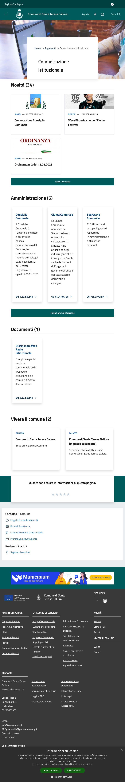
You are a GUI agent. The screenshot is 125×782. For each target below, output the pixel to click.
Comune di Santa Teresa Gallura (35, 439)
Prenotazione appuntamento (39, 683)
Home (38, 48)
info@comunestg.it (12, 725)
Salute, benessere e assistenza (73, 653)
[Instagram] (101, 14)
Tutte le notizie (62, 181)
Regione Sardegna (13, 4)
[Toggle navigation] (6, 14)
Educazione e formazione (75, 621)
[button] (62, 776)
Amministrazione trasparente (70, 683)
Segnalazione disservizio (44, 691)
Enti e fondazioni (10, 637)
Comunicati (99, 626)
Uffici (4, 632)
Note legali (66, 696)
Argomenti (50, 48)
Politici (5, 642)
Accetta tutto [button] (51, 770)
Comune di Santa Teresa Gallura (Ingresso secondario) (89, 441)
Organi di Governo (11, 621)
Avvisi (18, 114)
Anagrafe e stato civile (43, 621)
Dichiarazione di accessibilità (69, 703)
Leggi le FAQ (38, 696)
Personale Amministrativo (15, 648)
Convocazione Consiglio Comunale (30, 122)
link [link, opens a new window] (91, 764)
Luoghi (97, 646)
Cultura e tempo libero (43, 626)
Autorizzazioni (70, 660)
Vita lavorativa (39, 632)
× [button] (122, 750)
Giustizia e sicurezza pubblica (73, 628)
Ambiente (68, 645)
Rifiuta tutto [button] (74, 770)
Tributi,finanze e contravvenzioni (71, 638)
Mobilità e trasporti (42, 656)
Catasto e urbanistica (43, 647)
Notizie (71, 114)
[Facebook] (94, 14)
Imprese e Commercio (43, 637)
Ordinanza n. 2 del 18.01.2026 (33, 164)
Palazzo (20, 433)
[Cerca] (119, 14)
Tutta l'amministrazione (62, 313)
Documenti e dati (10, 653)
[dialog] (62, 764)
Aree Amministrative (12, 626)
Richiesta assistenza (42, 701)
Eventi (97, 652)
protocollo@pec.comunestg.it (21, 729)
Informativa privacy (71, 691)
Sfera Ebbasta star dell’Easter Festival (86, 122)
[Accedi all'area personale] (112, 4)
